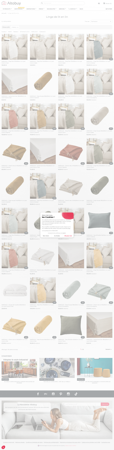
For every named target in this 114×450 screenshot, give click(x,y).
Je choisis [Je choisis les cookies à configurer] (57, 236)
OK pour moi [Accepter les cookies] (68, 236)
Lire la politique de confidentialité (50, 230)
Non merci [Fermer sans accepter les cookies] (46, 236)
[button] (3, 447)
